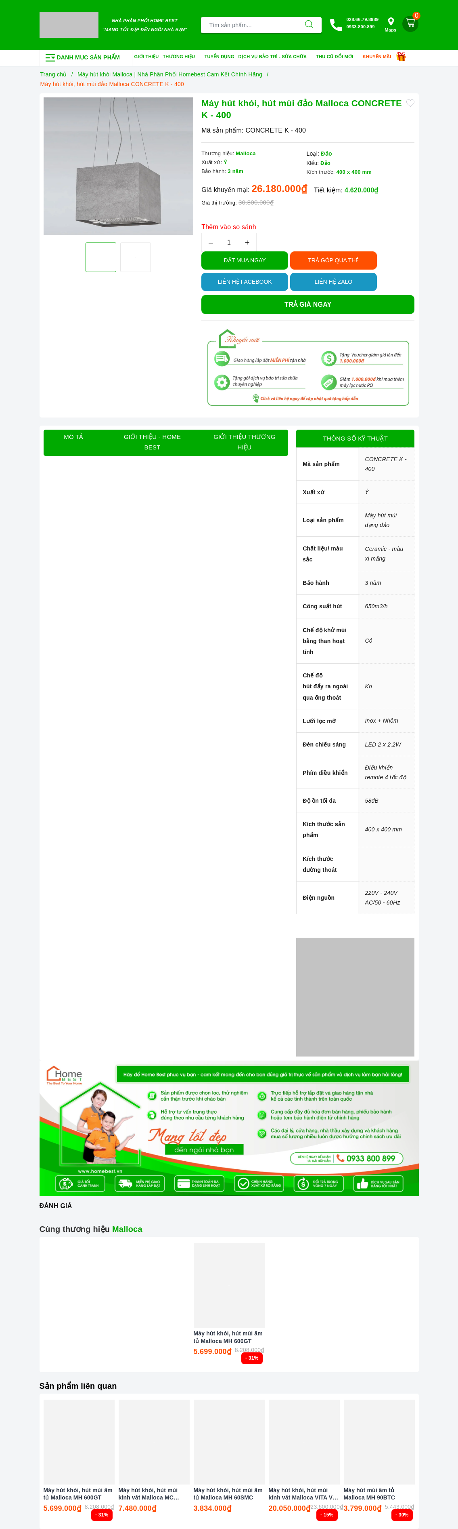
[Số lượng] (229, 242)
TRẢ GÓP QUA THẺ (333, 260)
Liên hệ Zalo (334, 281)
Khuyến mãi (380, 57)
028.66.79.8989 (362, 19)
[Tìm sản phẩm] (249, 25)
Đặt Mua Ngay (245, 260)
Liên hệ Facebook (245, 281)
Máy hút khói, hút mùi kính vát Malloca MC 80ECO (148, 1494)
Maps (390, 24)
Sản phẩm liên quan (78, 1385)
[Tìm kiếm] (309, 25)
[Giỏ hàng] (410, 24)
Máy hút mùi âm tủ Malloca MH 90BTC (369, 1494)
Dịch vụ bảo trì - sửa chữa (275, 57)
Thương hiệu (181, 57)
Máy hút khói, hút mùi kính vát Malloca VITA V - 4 (303, 1494)
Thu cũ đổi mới (337, 57)
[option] (119, 166)
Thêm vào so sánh (228, 227)
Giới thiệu (146, 56)
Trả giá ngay (307, 304)
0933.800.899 (360, 26)
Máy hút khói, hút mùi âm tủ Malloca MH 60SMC (228, 1494)
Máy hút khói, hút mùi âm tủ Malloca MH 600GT (228, 1337)
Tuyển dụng (219, 56)
